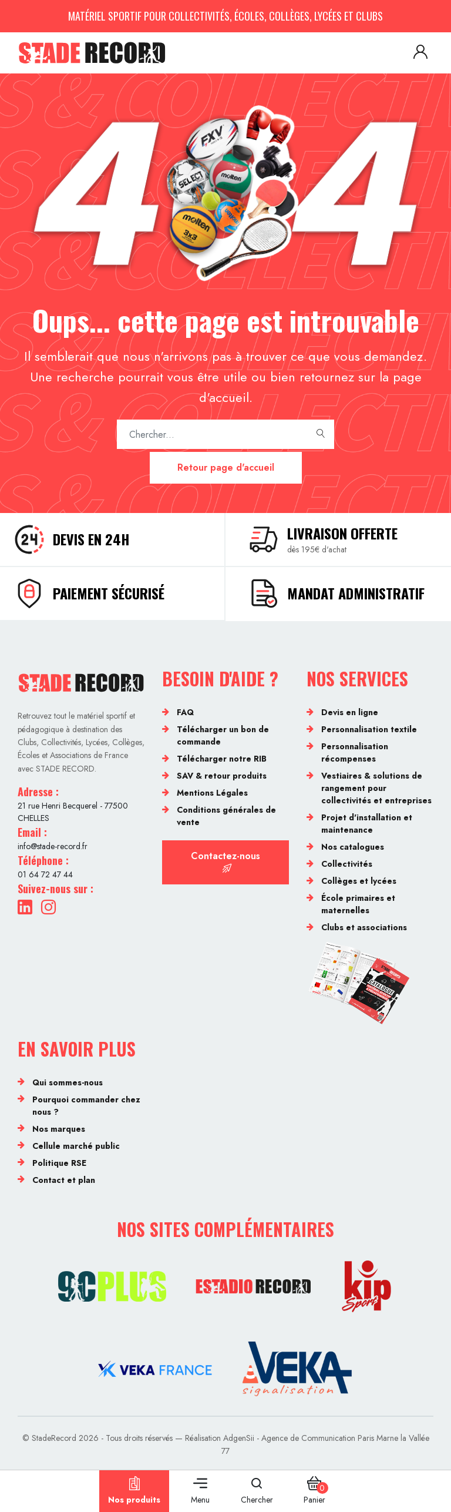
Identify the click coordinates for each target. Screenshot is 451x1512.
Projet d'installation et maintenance (366, 824)
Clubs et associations (364, 927)
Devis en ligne (349, 712)
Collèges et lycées (358, 881)
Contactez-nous (225, 861)
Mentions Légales (212, 793)
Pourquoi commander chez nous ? (86, 1106)
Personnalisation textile (369, 729)
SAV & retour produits (222, 776)
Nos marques (58, 1129)
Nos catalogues (352, 847)
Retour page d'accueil (225, 467)
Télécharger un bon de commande (223, 735)
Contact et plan (63, 1180)
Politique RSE (59, 1163)
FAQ (185, 712)
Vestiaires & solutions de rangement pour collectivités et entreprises (376, 788)
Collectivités (346, 864)
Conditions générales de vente (226, 816)
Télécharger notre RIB (222, 759)
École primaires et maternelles (358, 904)
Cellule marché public (76, 1146)
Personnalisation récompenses (354, 752)
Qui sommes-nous (67, 1082)
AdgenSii (238, 1438)
